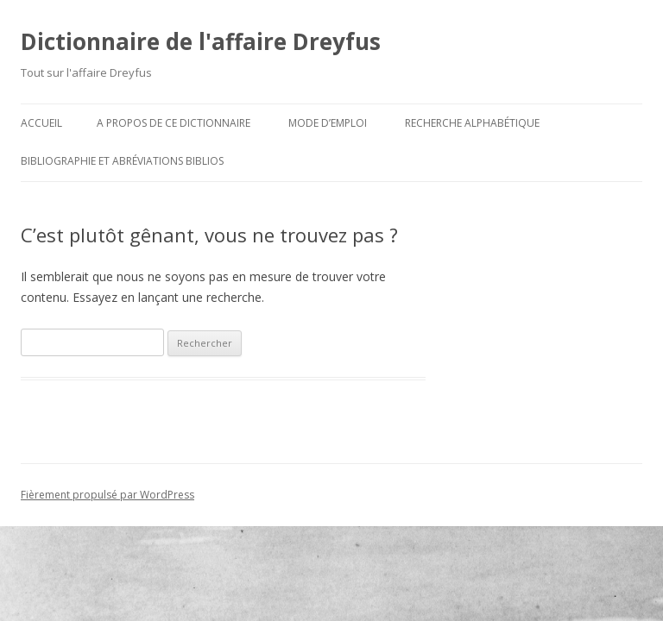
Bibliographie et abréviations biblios (122, 161)
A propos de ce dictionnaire (173, 123)
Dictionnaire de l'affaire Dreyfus (201, 41)
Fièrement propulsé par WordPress (107, 494)
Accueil (41, 123)
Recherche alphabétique (472, 123)
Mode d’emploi (327, 123)
